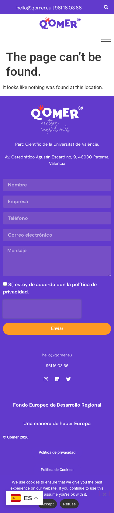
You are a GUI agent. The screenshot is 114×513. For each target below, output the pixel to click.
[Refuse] (104, 493)
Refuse (69, 504)
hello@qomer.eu (33, 8)
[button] (106, 7)
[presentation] (42, 309)
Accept (47, 504)
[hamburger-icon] (105, 39)
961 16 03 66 (68, 8)
